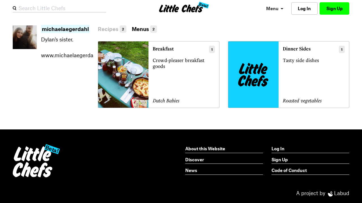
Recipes (112, 29)
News (191, 170)
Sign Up (334, 8)
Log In (304, 8)
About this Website (205, 148)
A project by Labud (322, 193)
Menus (144, 29)
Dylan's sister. (67, 42)
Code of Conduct (289, 170)
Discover (194, 159)
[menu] (274, 8)
